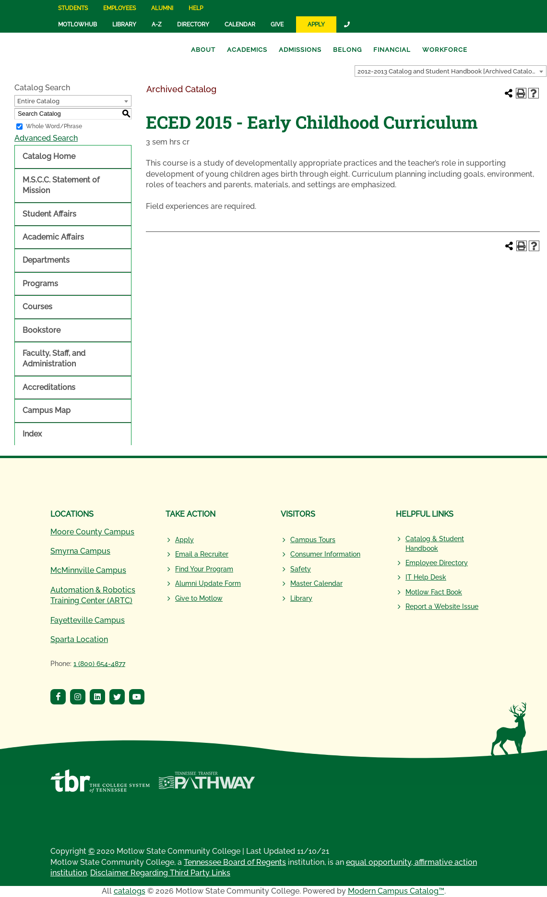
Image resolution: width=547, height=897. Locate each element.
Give (277, 24)
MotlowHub (77, 24)
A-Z (157, 24)
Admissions (300, 49)
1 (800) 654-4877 (99, 663)
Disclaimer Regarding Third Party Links (160, 872)
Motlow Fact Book (433, 592)
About (203, 49)
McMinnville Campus (88, 570)
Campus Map (47, 410)
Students (73, 8)
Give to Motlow (199, 598)
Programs (40, 283)
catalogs (129, 891)
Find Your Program (204, 569)
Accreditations (49, 387)
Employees (119, 8)
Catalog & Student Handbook (434, 543)
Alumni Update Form (208, 583)
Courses (37, 306)
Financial (392, 49)
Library (124, 24)
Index (32, 433)
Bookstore (41, 330)
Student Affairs (49, 213)
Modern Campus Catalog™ (396, 891)
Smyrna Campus (80, 551)
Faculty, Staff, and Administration (54, 358)
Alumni (162, 8)
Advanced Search (46, 138)
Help (196, 8)
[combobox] (451, 71)
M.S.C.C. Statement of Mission (61, 185)
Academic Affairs (53, 237)
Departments (46, 260)
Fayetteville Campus (87, 620)
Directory (193, 24)
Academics (247, 49)
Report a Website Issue (441, 606)
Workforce (444, 49)
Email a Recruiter (201, 554)
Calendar (240, 24)
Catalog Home (49, 156)
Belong (347, 49)
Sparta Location (79, 639)
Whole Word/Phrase (54, 126)
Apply (316, 24)
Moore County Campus (92, 531)
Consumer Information (325, 554)
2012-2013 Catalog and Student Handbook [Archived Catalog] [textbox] (447, 71)
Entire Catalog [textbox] (38, 101)
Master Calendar (316, 583)
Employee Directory (436, 563)
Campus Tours (312, 540)
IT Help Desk (425, 577)
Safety (300, 569)
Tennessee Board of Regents (235, 862)
